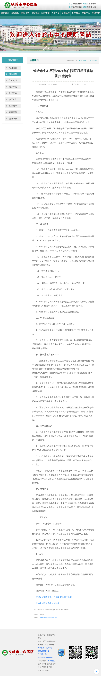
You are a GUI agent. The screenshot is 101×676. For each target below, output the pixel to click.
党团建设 (13, 68)
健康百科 (13, 112)
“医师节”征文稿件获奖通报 (48, 617)
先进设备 (56, 13)
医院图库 (76, 13)
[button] (48, 48)
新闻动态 (66, 13)
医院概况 (15, 13)
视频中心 (86, 13)
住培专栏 (96, 13)
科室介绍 (25, 13)
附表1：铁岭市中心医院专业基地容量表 (54, 597)
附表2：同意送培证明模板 (48, 603)
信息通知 (13, 74)
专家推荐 (35, 13)
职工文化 (13, 99)
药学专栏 (13, 87)
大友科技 (51, 661)
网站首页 (5, 13)
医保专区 (13, 93)
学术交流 (13, 80)
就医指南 (45, 13)
